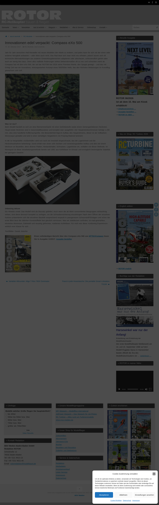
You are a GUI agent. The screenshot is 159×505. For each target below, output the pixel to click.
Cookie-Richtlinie (116, 500)
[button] (154, 474)
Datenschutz (127, 500)
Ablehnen (123, 495)
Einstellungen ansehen (144, 495)
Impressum (136, 500)
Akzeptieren (104, 495)
